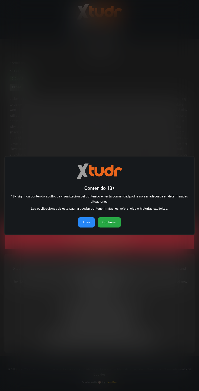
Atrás (86, 222)
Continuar (109, 222)
